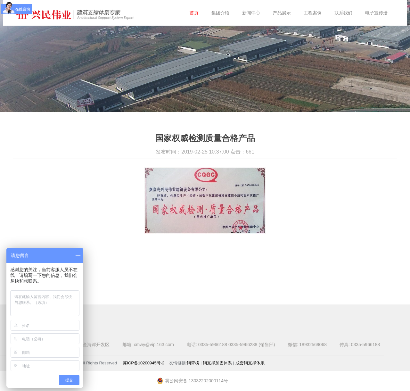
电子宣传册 (376, 12)
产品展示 (282, 12)
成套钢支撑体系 (250, 363)
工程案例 (313, 12)
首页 (194, 12)
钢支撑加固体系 (217, 363)
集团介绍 (220, 12)
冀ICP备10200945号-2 (143, 363)
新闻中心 (251, 12)
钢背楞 (193, 363)
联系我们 (343, 12)
